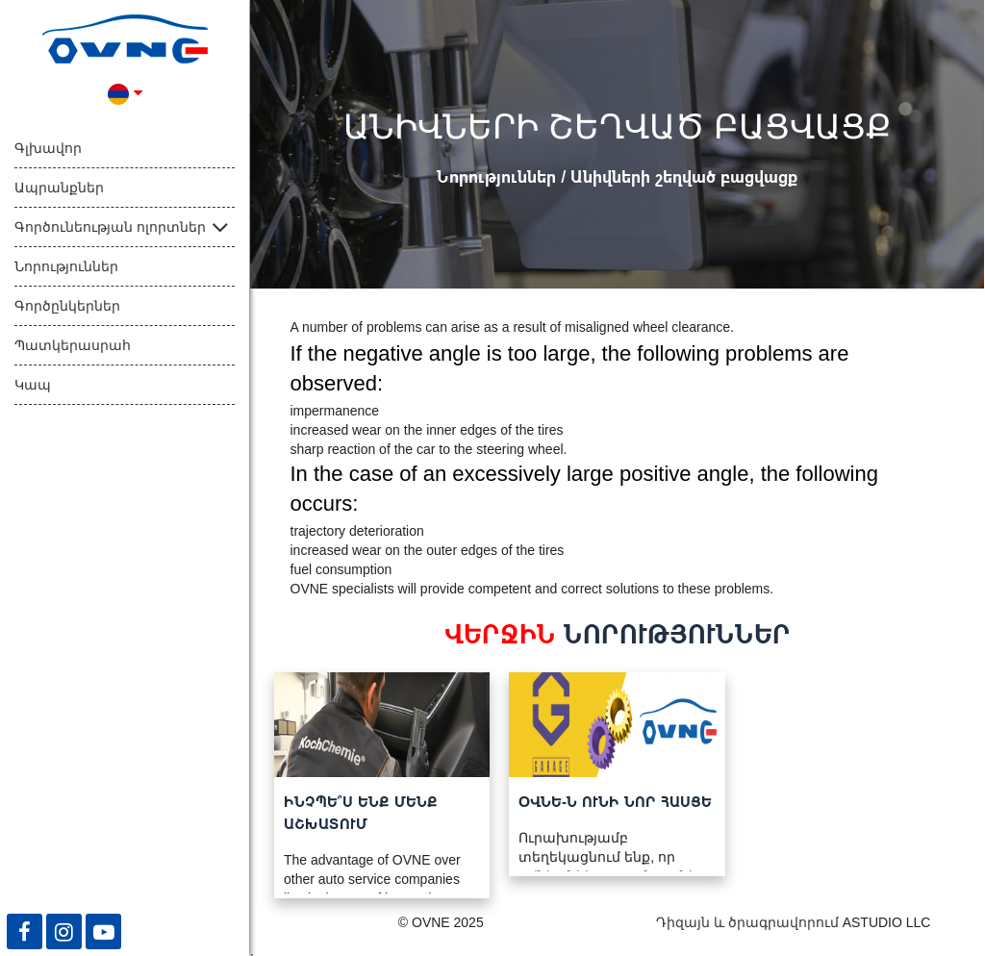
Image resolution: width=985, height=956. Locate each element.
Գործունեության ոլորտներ (110, 227)
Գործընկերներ (67, 306)
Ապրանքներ (59, 187)
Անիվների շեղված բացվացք (683, 176)
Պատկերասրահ (72, 345)
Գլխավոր (48, 148)
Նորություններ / (503, 176)
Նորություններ (66, 266)
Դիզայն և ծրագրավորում (747, 922)
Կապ (32, 384)
